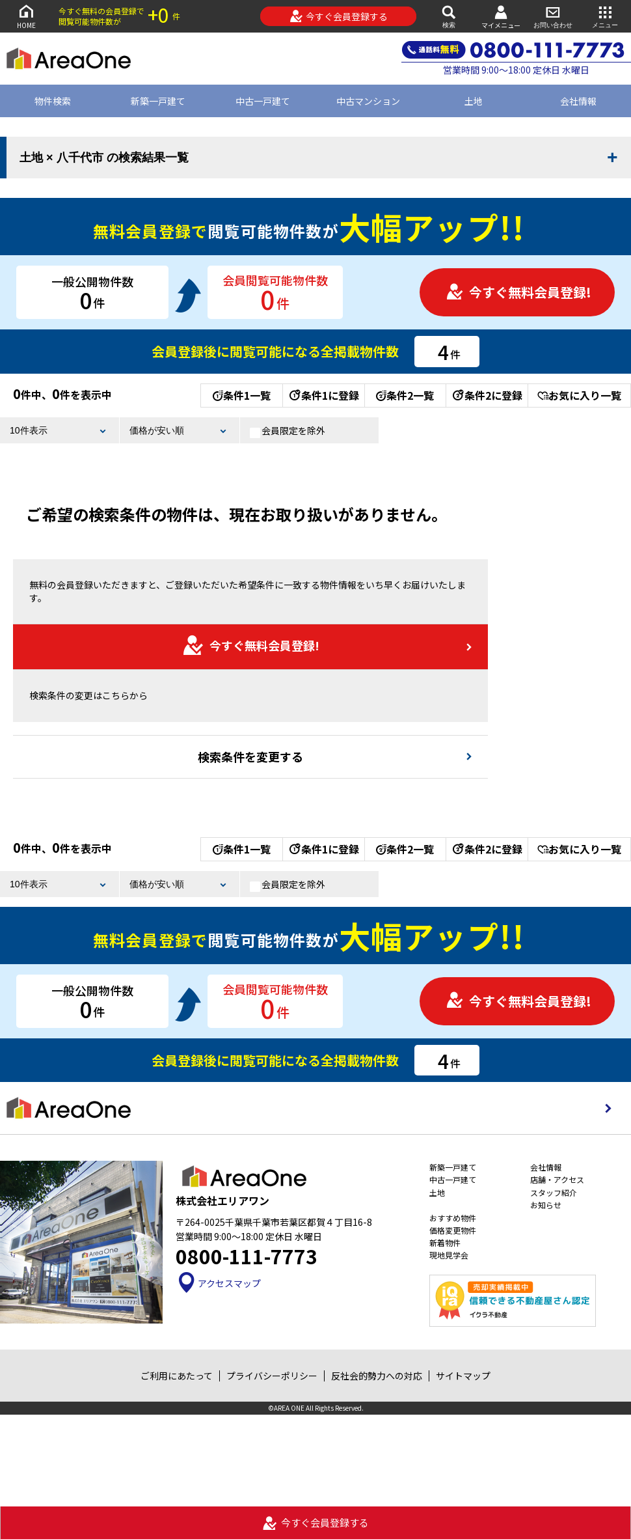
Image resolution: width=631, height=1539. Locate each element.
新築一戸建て (158, 100)
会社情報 (545, 1166)
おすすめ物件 (452, 1217)
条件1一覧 (242, 395)
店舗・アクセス (557, 1179)
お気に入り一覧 (579, 395)
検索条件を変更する (250, 756)
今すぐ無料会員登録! (518, 292)
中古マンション (368, 100)
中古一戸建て (262, 100)
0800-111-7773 (246, 1255)
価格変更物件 (452, 1230)
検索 (449, 16)
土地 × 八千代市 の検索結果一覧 (104, 157)
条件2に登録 (486, 395)
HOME (26, 16)
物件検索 (52, 100)
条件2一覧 (405, 395)
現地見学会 (448, 1254)
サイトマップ (463, 1375)
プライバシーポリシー (271, 1375)
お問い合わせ (553, 16)
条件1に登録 (323, 395)
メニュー (605, 16)
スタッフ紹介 (553, 1192)
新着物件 (445, 1242)
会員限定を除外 (287, 431)
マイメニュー (501, 16)
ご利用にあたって (177, 1375)
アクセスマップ (218, 1283)
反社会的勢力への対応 (376, 1375)
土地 (473, 100)
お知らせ (545, 1204)
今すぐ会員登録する (338, 16)
